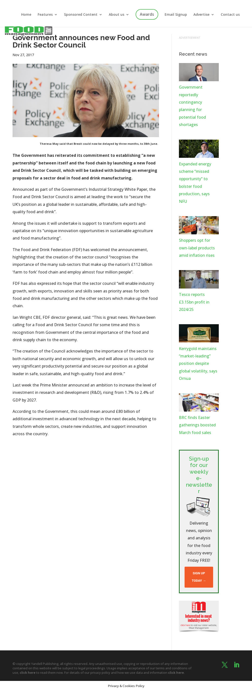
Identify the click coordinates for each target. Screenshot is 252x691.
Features (45, 15)
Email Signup (176, 15)
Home (26, 15)
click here (27, 672)
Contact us (230, 15)
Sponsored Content (80, 15)
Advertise (201, 15)
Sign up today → (199, 576)
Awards (147, 14)
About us (116, 15)
